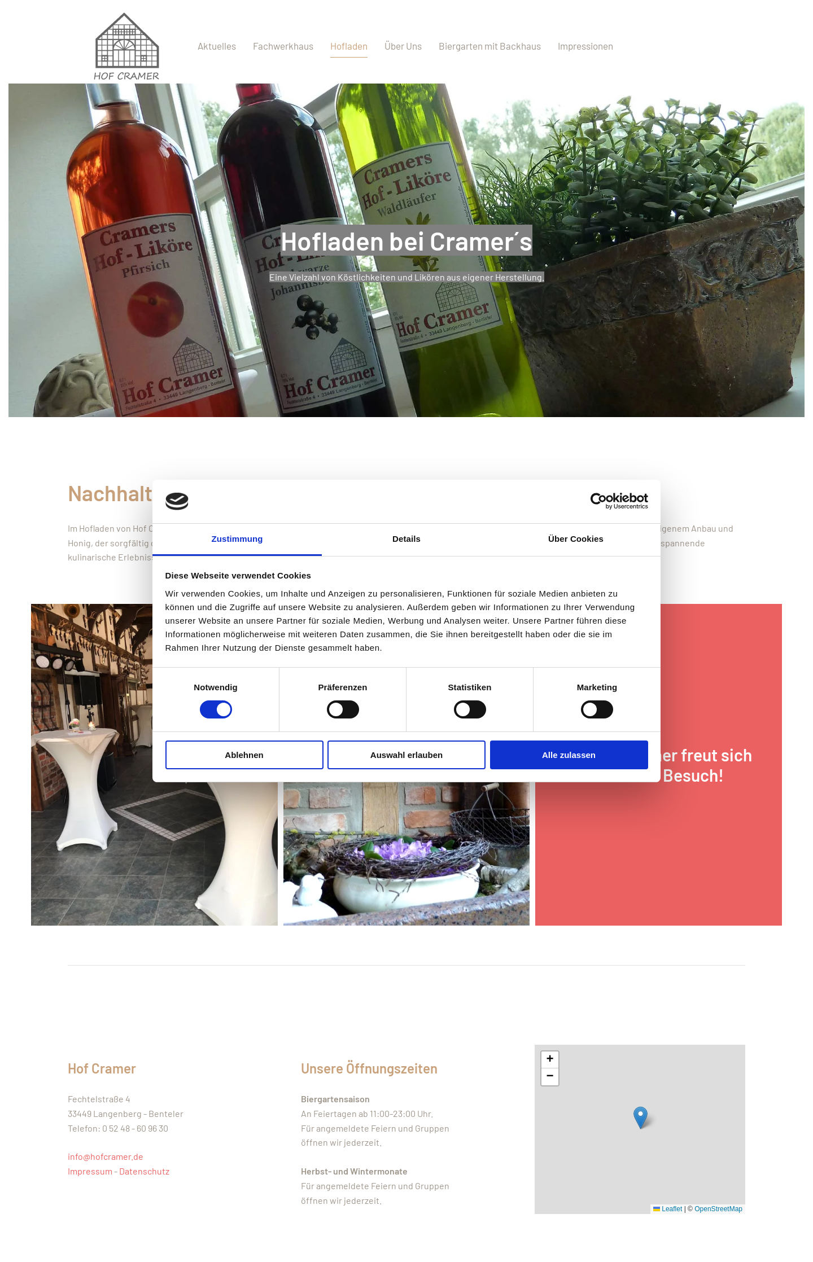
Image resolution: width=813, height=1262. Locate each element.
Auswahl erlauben (406, 755)
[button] (640, 1117)
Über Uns (403, 45)
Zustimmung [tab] (237, 539)
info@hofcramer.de (105, 1156)
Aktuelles (217, 45)
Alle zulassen (569, 755)
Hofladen (349, 45)
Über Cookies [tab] (576, 539)
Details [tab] (406, 539)
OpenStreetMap (718, 1209)
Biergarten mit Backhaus (490, 45)
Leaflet (667, 1209)
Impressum (90, 1170)
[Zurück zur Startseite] (124, 46)
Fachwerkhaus (283, 45)
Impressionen (585, 45)
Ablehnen (244, 755)
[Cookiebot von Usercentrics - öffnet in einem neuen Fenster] (598, 501)
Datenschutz (144, 1170)
